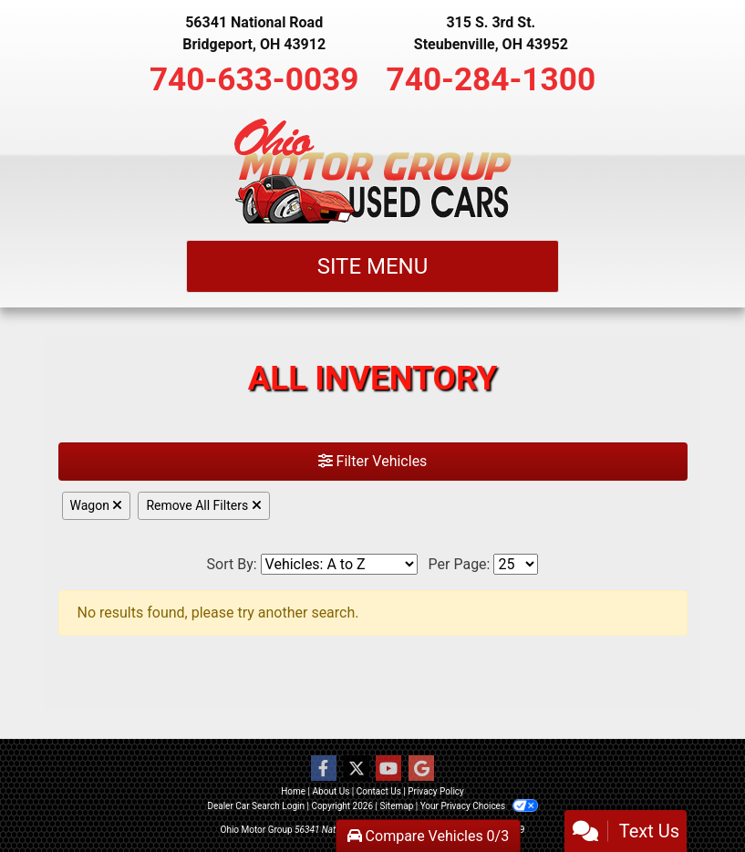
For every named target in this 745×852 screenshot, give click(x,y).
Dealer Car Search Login (256, 806)
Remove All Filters (203, 505)
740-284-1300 (491, 79)
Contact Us (379, 791)
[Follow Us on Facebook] (323, 769)
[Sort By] (339, 564)
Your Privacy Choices (479, 806)
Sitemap (396, 806)
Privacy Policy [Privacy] (436, 791)
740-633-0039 (254, 79)
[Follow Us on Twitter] (356, 769)
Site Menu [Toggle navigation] (373, 266)
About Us (331, 791)
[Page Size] (515, 564)
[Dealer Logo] (372, 170)
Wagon (96, 505)
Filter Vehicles (373, 461)
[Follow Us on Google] (421, 769)
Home (293, 791)
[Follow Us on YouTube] (388, 769)
